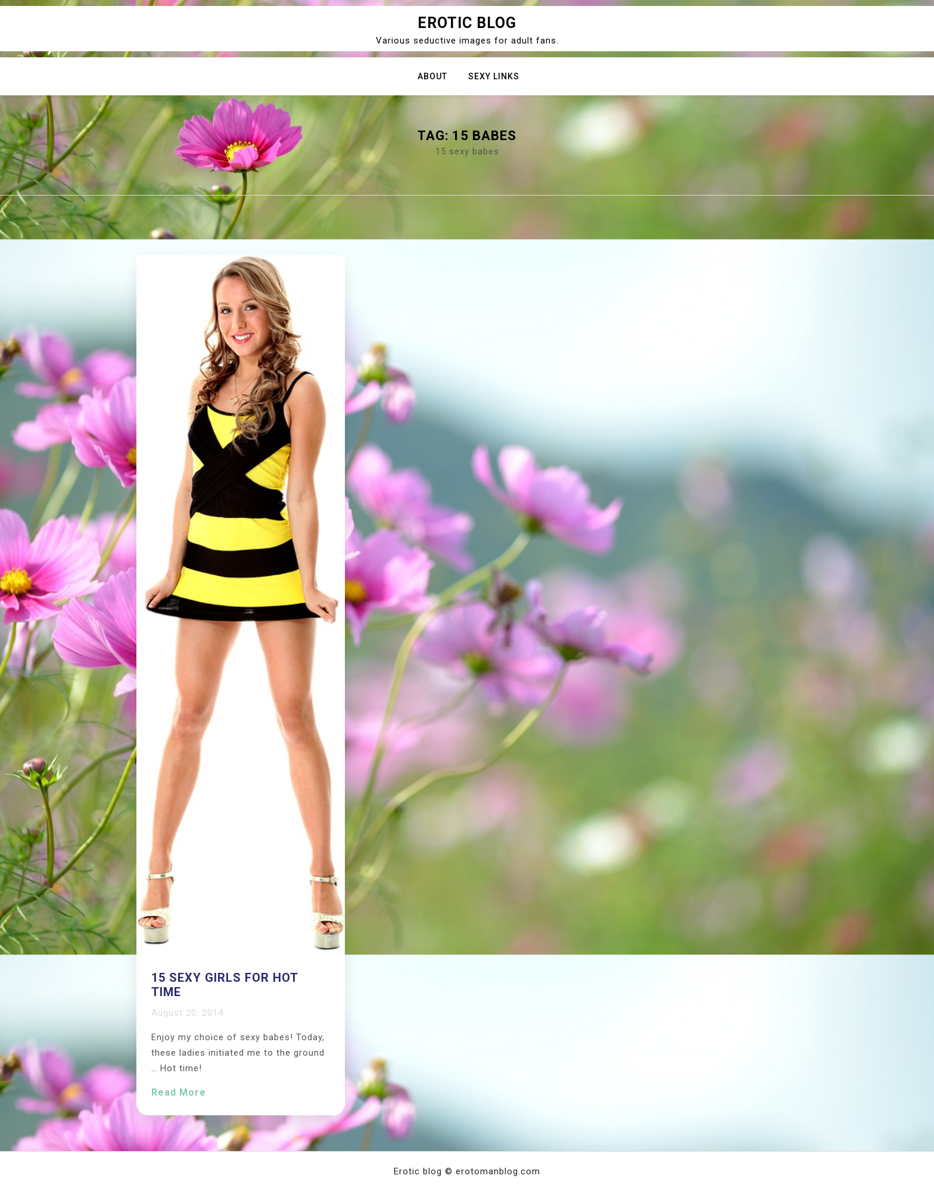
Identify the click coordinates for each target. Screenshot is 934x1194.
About (432, 76)
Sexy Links (493, 76)
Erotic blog (467, 23)
